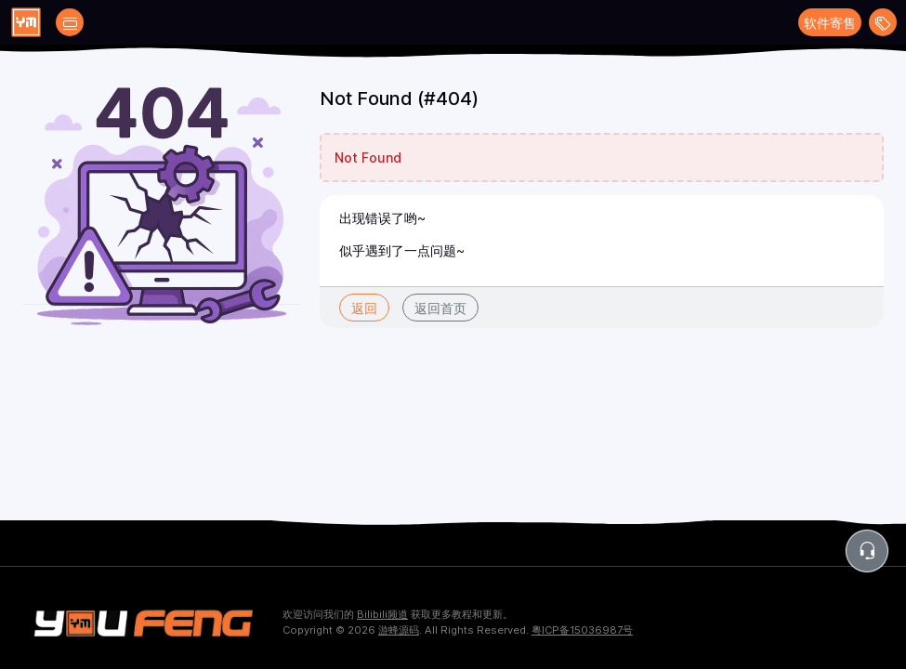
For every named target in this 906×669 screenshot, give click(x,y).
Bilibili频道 (382, 614)
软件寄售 (830, 23)
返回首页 (440, 308)
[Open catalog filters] (70, 22)
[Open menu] (883, 22)
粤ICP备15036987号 (582, 629)
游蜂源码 (398, 629)
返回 (364, 308)
